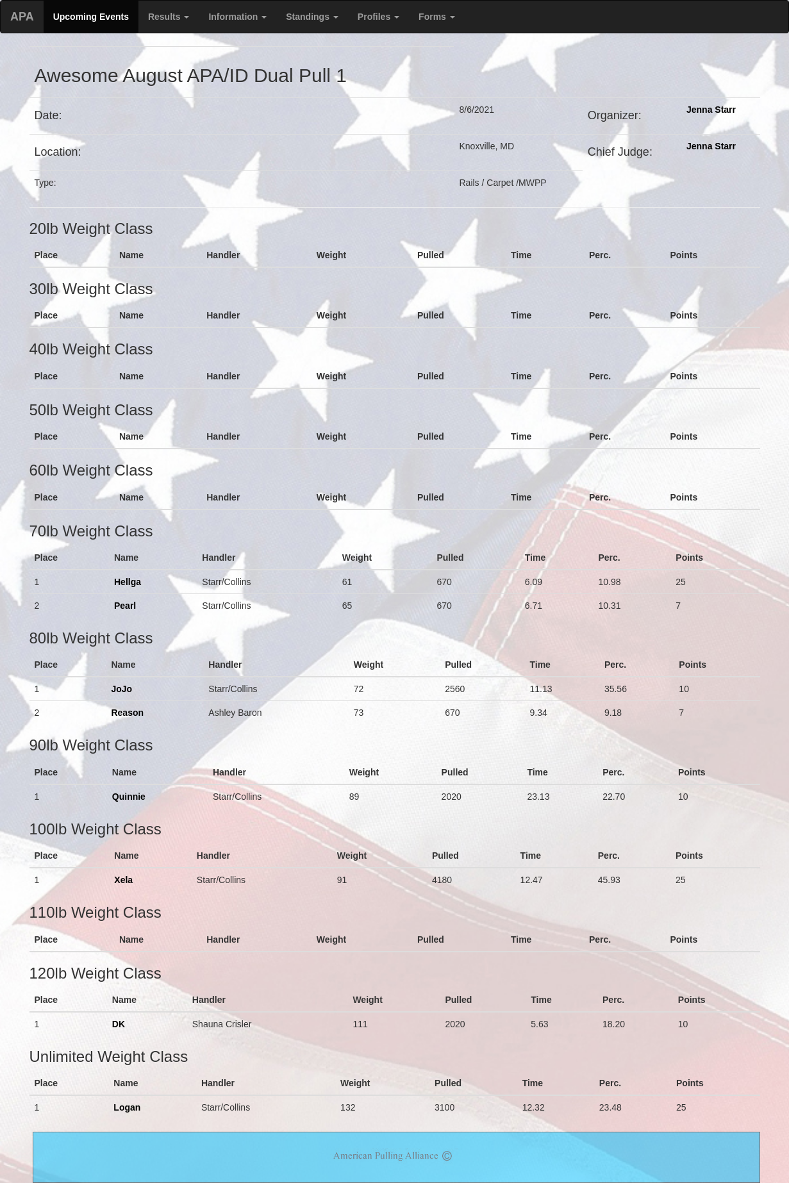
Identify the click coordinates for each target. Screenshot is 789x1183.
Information (237, 17)
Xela (123, 880)
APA (22, 16)
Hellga (127, 582)
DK (118, 1024)
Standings (312, 17)
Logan (126, 1107)
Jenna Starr (711, 109)
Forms (437, 17)
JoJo (121, 689)
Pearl (125, 605)
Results (168, 17)
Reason (127, 712)
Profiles (378, 17)
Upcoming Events (91, 17)
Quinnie (128, 796)
